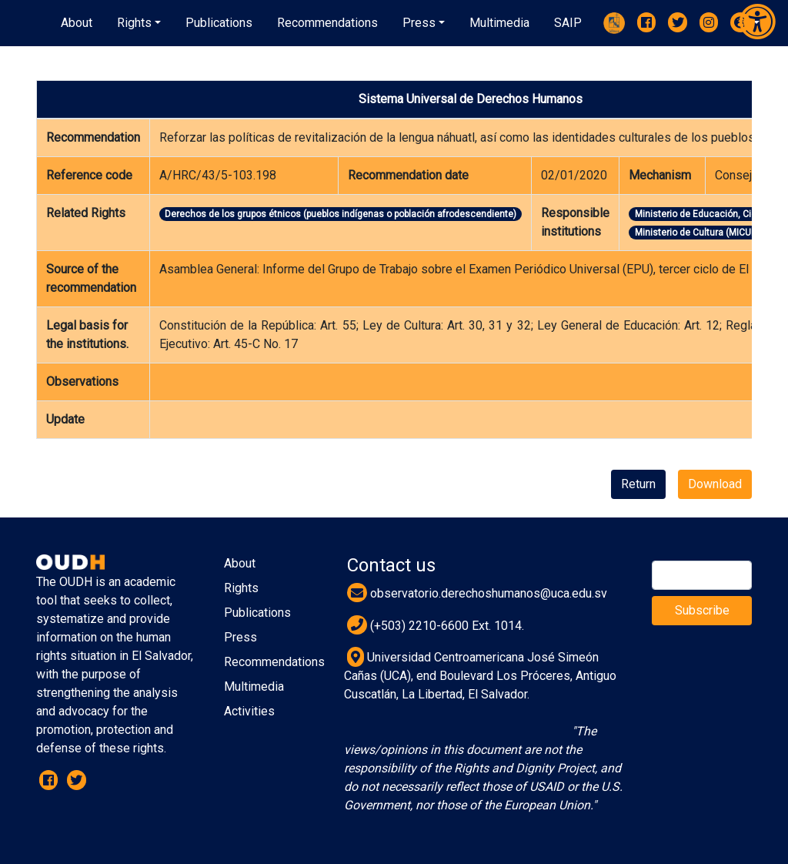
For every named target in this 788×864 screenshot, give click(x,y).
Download (715, 484)
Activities (249, 711)
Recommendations (274, 662)
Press (240, 637)
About (239, 563)
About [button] (76, 22)
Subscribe (702, 610)
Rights (241, 588)
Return (638, 484)
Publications (257, 612)
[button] (139, 23)
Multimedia (254, 686)
